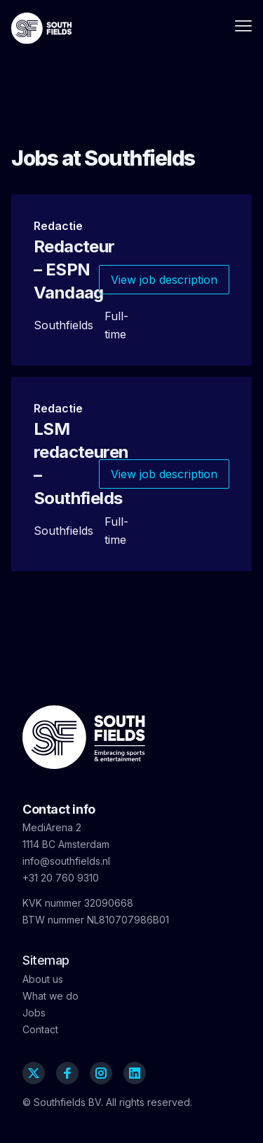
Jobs (34, 1013)
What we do (50, 996)
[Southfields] (41, 28)
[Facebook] (67, 1073)
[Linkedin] (134, 1073)
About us (42, 979)
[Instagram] (101, 1073)
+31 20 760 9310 (60, 878)
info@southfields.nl (66, 861)
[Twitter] (33, 1073)
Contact (40, 1029)
